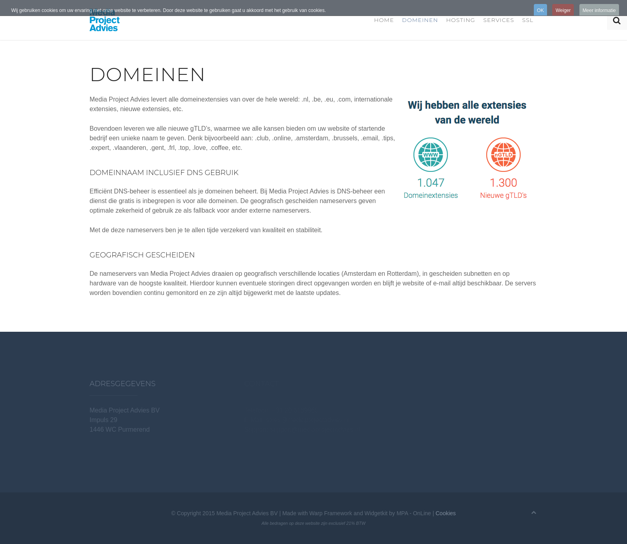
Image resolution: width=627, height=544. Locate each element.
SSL (527, 20)
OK (540, 10)
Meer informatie (599, 10)
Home (384, 20)
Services (498, 20)
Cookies (445, 513)
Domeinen (420, 20)
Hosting (460, 20)
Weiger (563, 10)
